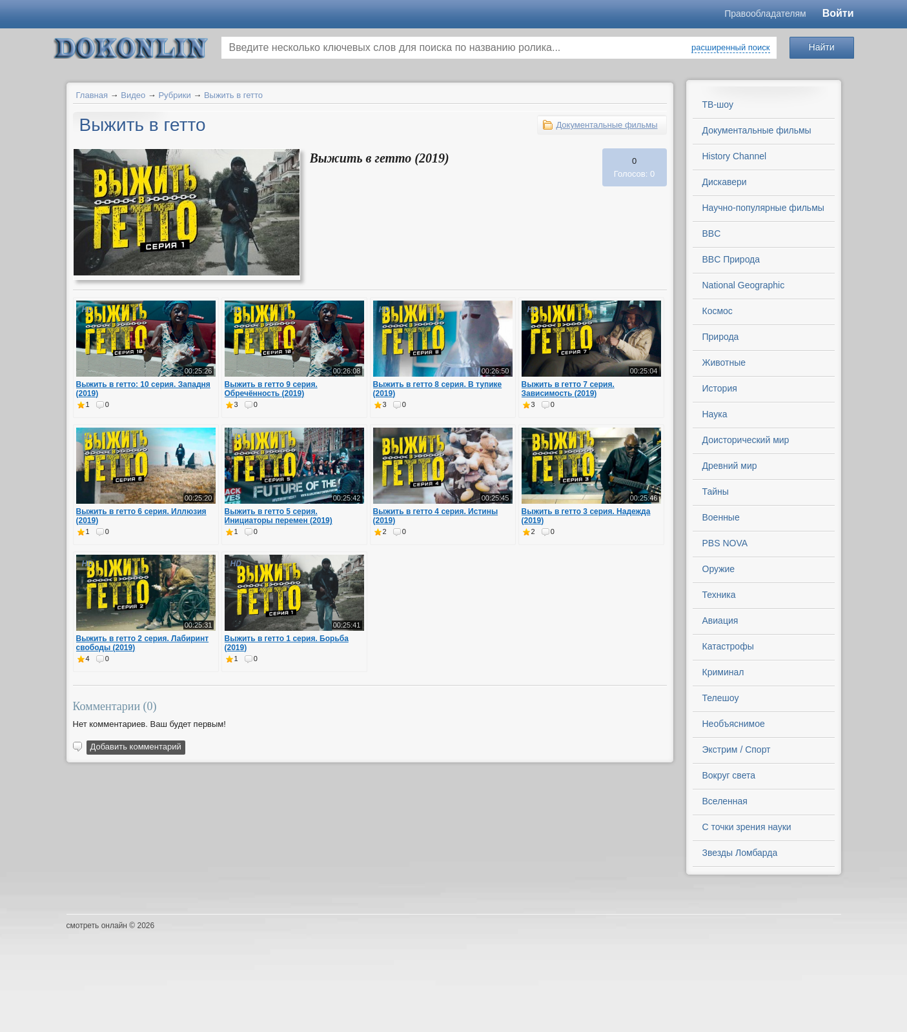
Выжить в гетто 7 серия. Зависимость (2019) (568, 389)
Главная (92, 95)
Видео (133, 95)
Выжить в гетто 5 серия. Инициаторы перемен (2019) (278, 516)
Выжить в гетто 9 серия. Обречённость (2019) (271, 389)
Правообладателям (765, 13)
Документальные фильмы (606, 125)
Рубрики (174, 95)
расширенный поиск (730, 47)
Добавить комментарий (135, 746)
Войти (838, 13)
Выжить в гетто (233, 95)
